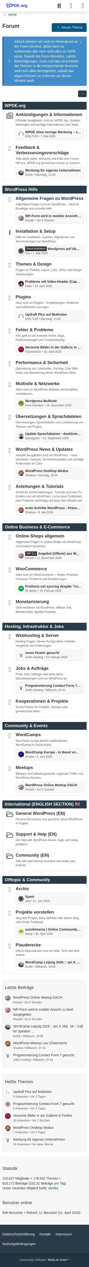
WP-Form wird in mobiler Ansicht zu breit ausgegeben (53, 216)
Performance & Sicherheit (42, 362)
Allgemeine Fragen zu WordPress (50, 198)
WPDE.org (15, 105)
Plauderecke (28, 944)
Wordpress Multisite (41, 401)
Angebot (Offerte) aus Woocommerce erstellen (59, 553)
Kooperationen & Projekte (42, 701)
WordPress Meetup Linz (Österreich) (40, 1043)
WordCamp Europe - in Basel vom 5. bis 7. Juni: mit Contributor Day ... (53, 752)
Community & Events (26, 725)
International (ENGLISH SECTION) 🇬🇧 (42, 804)
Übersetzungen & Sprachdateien (48, 416)
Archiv (22, 888)
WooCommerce (31, 569)
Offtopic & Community (27, 879)
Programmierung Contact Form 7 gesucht (53, 685)
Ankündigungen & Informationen (49, 114)
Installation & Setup (36, 231)
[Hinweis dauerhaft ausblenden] (81, 42)
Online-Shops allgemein (40, 536)
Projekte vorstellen (35, 912)
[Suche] (59, 6)
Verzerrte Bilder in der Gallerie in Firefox (53, 347)
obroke (53, 1188)
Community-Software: (44, 1260)
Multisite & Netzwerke (38, 383)
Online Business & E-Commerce (37, 527)
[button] (82, 93)
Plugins (23, 297)
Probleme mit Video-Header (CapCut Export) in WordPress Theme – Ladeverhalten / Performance (53, 281)
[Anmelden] (71, 6)
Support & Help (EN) (36, 834)
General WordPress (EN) (40, 813)
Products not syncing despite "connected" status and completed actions (53, 586)
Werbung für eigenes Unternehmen (52, 170)
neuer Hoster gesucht (42, 653)
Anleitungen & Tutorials (40, 486)
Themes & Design (34, 264)
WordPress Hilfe (21, 189)
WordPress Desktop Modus (46, 471)
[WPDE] (16, 5)
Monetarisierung (32, 601)
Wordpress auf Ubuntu (64, 249)
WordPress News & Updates (44, 449)
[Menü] (83, 6)
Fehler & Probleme (34, 329)
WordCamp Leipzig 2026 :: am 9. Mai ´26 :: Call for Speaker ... (53, 962)
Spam (29, 896)
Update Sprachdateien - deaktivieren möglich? (53, 434)
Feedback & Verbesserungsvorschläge (42, 150)
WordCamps (28, 734)
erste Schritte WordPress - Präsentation (53, 508)
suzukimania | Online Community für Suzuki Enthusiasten (53, 929)
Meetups (24, 767)
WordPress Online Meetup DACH (51, 785)
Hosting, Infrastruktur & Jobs (34, 626)
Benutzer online (17, 1202)
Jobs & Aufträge (32, 668)
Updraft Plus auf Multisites (46, 314)
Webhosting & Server (37, 635)
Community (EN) (32, 855)
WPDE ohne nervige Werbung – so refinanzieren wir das (53, 132)
